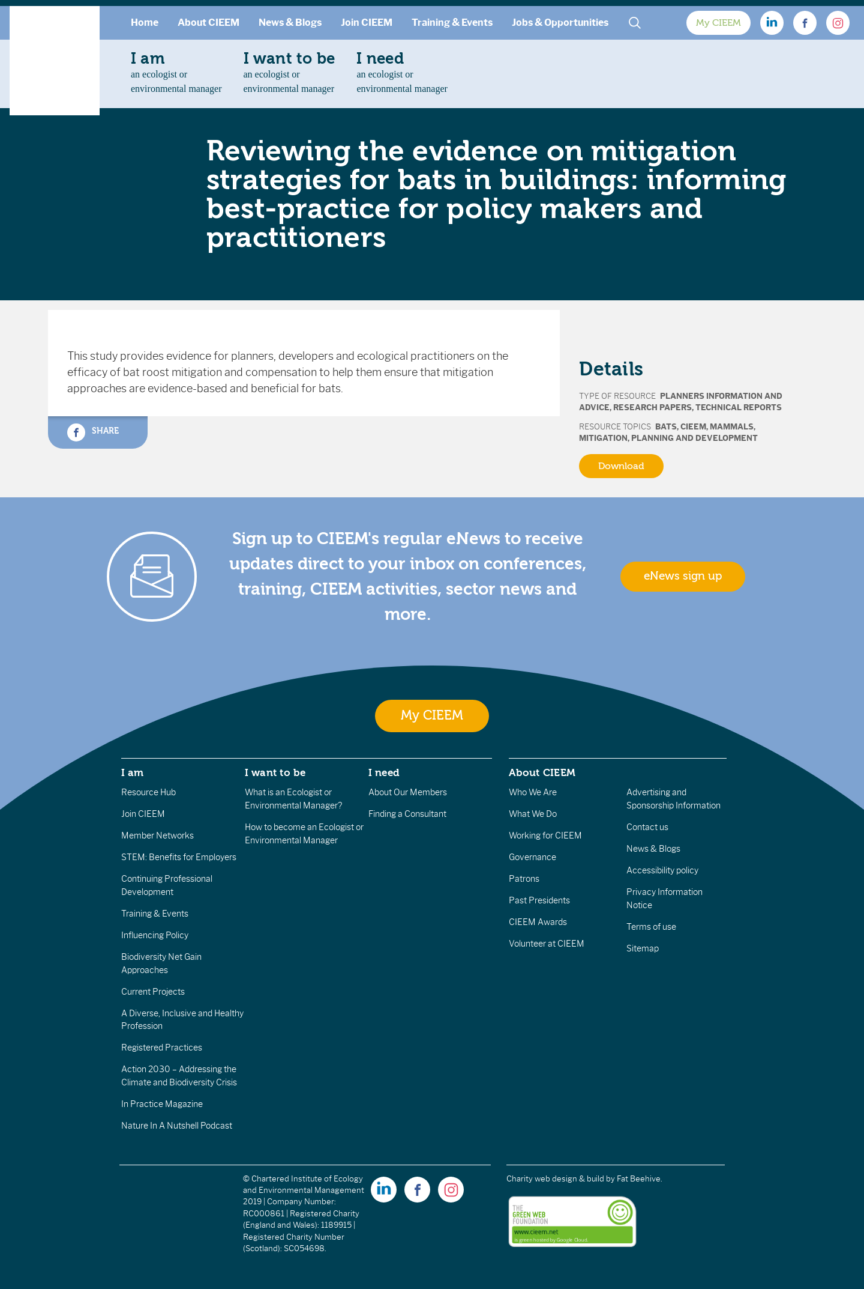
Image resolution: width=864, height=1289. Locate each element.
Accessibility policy (662, 870)
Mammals (732, 426)
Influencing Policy (154, 935)
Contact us (647, 827)
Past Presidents (539, 900)
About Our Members (407, 792)
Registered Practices (161, 1047)
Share (93, 432)
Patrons (524, 878)
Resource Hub (148, 792)
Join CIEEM (366, 22)
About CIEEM (208, 22)
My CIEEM (718, 22)
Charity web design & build (555, 1178)
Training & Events (452, 22)
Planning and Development (694, 438)
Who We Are (533, 792)
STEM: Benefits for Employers (178, 857)
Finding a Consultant (407, 813)
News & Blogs (290, 22)
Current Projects (153, 991)
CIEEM (693, 426)
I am (132, 772)
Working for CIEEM (545, 835)
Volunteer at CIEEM (546, 943)
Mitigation (603, 438)
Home (144, 22)
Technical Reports (738, 407)
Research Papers (652, 407)
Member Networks (157, 835)
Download (621, 466)
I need (384, 772)
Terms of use (651, 926)
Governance (532, 857)
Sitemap (642, 948)
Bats (666, 426)
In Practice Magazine (162, 1104)
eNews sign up (683, 576)
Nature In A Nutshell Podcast (176, 1125)
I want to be (275, 772)
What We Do (533, 813)
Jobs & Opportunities (560, 22)
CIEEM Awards (538, 922)
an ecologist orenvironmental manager (176, 72)
